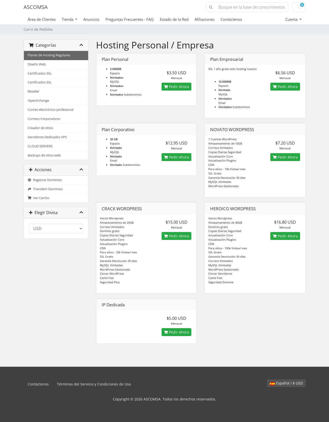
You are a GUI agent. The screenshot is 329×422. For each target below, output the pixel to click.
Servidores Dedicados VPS (47, 137)
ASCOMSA (36, 7)
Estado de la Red (174, 19)
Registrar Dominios (45, 180)
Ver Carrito (39, 198)
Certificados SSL (40, 73)
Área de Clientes (42, 19)
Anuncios (91, 19)
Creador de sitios (40, 128)
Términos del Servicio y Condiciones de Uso (94, 384)
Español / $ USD (286, 383)
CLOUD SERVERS (40, 146)
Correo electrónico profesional (50, 110)
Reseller (33, 91)
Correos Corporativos (44, 119)
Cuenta (292, 19)
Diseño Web (37, 64)
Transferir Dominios (45, 189)
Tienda (68, 19)
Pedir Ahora (176, 86)
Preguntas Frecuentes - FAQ (129, 19)
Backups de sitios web (44, 155)
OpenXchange (38, 100)
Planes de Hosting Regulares (49, 55)
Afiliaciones (204, 19)
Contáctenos (231, 19)
